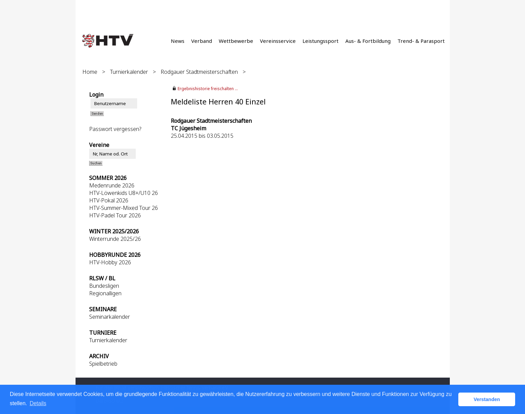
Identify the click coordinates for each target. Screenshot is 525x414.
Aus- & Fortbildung (368, 40)
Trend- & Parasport (421, 40)
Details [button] (38, 403)
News (177, 40)
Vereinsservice (278, 40)
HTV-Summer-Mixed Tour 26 (123, 208)
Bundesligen (104, 285)
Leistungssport (320, 40)
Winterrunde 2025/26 (115, 239)
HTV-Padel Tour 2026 (115, 215)
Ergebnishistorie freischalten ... (208, 89)
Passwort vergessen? (115, 129)
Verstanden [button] (487, 399)
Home (89, 72)
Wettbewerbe (236, 40)
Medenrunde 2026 (111, 185)
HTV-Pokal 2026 (108, 200)
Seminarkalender (109, 316)
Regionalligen (105, 293)
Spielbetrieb (103, 363)
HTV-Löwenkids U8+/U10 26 (123, 193)
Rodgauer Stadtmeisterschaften (199, 72)
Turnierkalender (129, 72)
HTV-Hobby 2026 (110, 262)
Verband (201, 40)
